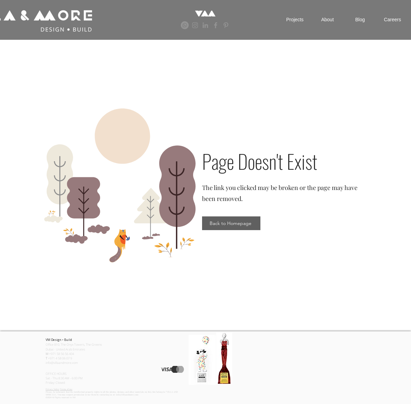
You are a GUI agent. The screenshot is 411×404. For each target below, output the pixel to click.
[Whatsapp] (185, 25)
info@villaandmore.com (62, 362)
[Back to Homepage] (231, 223)
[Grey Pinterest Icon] (226, 25)
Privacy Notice (52, 389)
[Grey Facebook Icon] (216, 25)
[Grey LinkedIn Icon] (205, 25)
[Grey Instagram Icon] (195, 25)
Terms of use (66, 389)
